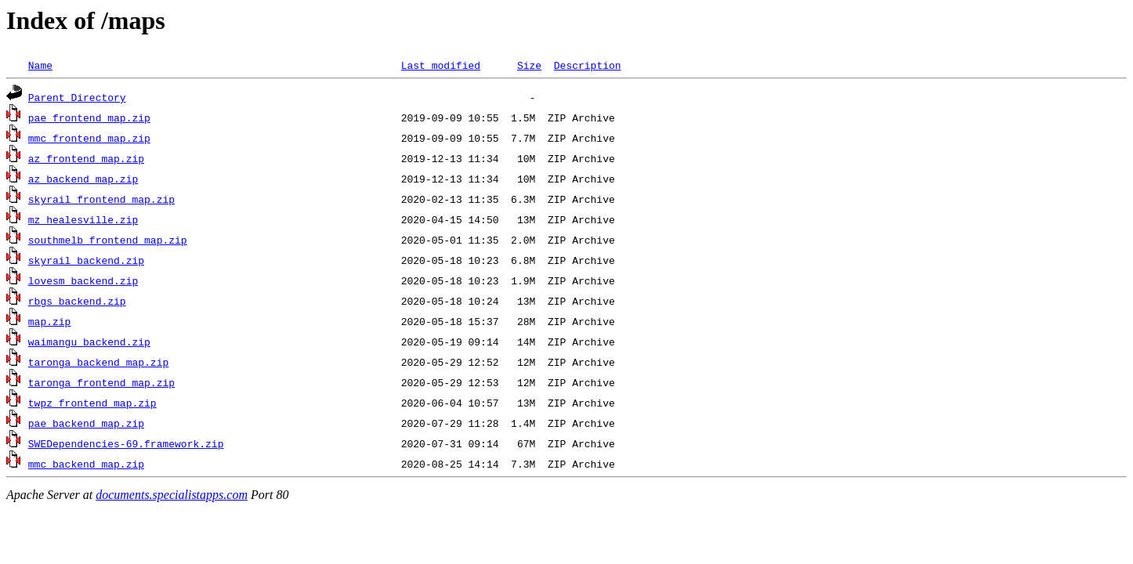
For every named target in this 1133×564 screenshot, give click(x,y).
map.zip (49, 321)
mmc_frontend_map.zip (89, 138)
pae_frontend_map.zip (89, 117)
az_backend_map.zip (83, 179)
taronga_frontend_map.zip (101, 382)
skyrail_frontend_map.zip (101, 199)
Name (40, 65)
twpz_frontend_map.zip (92, 403)
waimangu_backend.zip (89, 341)
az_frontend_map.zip (86, 158)
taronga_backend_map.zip (98, 362)
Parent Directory (77, 97)
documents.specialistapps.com (172, 494)
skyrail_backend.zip (86, 260)
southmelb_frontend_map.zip (107, 240)
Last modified (440, 65)
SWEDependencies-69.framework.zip (126, 443)
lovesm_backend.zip (83, 280)
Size (529, 65)
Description (587, 65)
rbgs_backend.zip (77, 301)
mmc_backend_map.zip (86, 464)
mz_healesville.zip (83, 219)
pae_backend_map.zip (86, 423)
